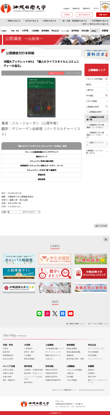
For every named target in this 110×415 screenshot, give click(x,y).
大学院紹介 (28, 348)
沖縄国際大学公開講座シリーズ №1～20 (95, 135)
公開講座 (71, 366)
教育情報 (71, 344)
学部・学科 (8, 344)
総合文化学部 (8, 359)
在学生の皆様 (8, 370)
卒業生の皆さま (49, 20)
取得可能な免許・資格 (75, 359)
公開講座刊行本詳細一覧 (95, 118)
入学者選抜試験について (54, 348)
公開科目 (89, 90)
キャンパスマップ (84, 15)
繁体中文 (86, 8)
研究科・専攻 (29, 352)
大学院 (25, 30)
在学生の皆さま (31, 20)
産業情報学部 (8, 355)
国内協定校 (28, 382)
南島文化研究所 (51, 370)
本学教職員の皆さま (100, 20)
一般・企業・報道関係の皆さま (74, 20)
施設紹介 (91, 370)
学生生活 (92, 344)
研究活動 (49, 366)
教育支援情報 (29, 359)
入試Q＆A (49, 359)
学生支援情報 (93, 352)
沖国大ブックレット (95, 143)
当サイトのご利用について (98, 323)
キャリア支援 (9, 366)
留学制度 (28, 366)
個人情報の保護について (75, 323)
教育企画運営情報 (73, 352)
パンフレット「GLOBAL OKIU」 (33, 377)
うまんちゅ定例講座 (94, 78)
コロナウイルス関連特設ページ (64, 390)
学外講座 (89, 95)
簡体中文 (76, 8)
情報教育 (70, 355)
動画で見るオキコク (53, 355)
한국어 (96, 8)
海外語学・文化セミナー (33, 373)
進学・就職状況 (9, 380)
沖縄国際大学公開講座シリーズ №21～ (95, 126)
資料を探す (92, 376)
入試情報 (27, 355)
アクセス (67, 15)
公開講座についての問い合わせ (94, 151)
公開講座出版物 (92, 106)
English (66, 8)
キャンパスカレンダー (96, 348)
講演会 (89, 84)
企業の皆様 (7, 376)
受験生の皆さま (14, 20)
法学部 (5, 348)
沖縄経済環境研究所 (53, 380)
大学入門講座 (91, 101)
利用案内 (91, 373)
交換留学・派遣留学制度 (33, 370)
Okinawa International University (91, 390)
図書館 (105, 30)
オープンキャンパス (53, 352)
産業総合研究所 (51, 376)
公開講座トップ (96, 70)
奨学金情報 (92, 355)
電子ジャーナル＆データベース (97, 381)
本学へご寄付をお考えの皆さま (95, 24)
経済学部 (6, 352)
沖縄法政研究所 (51, 373)
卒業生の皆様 (8, 373)
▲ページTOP (101, 225)
